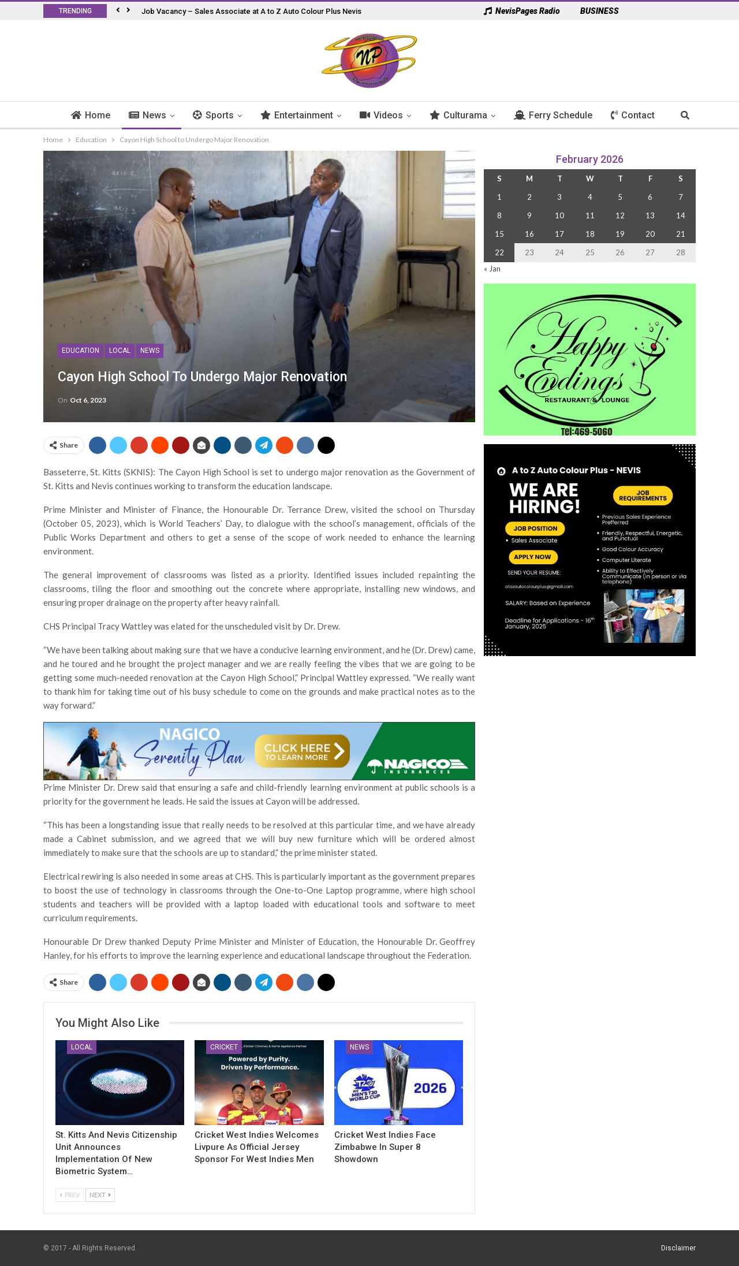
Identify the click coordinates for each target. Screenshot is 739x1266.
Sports (219, 115)
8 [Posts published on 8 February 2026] (499, 215)
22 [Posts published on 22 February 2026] (499, 252)
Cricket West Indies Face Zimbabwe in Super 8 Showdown (385, 1147)
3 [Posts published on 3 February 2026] (559, 197)
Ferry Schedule (559, 115)
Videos (387, 115)
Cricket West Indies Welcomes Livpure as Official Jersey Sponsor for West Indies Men (257, 1147)
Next (100, 1194)
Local (119, 351)
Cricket (224, 1047)
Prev (69, 1194)
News (154, 115)
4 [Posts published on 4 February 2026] (590, 197)
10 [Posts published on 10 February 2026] (559, 215)
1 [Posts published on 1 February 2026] (499, 197)
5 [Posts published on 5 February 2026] (620, 197)
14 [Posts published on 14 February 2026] (680, 215)
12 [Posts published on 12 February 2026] (620, 215)
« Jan (492, 268)
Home (97, 115)
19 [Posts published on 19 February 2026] (620, 234)
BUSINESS (594, 11)
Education (80, 351)
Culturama (465, 115)
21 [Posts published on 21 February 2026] (680, 234)
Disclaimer (678, 1248)
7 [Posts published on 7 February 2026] (680, 197)
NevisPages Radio (522, 11)
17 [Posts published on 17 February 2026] (559, 234)
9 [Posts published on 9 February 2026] (529, 215)
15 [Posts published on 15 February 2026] (499, 234)
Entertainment (303, 115)
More (628, 115)
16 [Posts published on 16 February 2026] (529, 234)
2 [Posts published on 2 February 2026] (529, 197)
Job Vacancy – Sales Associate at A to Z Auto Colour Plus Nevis (251, 11)
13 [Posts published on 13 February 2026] (650, 215)
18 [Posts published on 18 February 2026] (590, 234)
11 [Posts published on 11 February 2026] (590, 215)
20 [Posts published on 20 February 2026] (650, 234)
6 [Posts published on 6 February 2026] (650, 197)
